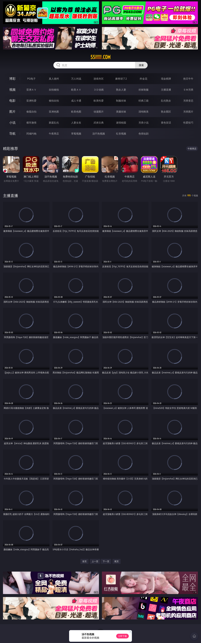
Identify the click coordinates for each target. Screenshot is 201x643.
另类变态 (188, 100)
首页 (84, 561)
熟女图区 (166, 111)
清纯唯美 (144, 111)
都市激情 (31, 122)
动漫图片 (99, 111)
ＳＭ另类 (188, 89)
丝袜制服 (144, 89)
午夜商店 (54, 133)
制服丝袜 (121, 100)
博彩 (12, 78)
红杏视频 (121, 133)
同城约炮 (31, 133)
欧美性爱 (99, 100)
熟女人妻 (121, 89)
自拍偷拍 (54, 89)
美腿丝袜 (121, 111)
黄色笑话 (166, 122)
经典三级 (144, 100)
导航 (12, 133)
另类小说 (144, 122)
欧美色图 (76, 111)
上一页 (95, 561)
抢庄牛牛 (188, 78)
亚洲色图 (54, 111)
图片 (12, 111)
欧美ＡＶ (76, 89)
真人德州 (54, 78)
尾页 (116, 561)
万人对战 (76, 78)
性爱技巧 (188, 122)
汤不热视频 (98, 133)
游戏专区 (99, 78)
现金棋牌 (166, 78)
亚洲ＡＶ (31, 89)
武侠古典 (99, 122)
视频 (12, 89)
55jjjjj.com (100, 57)
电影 (12, 100)
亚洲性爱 (31, 100)
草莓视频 (76, 133)
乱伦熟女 (166, 100)
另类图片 (188, 111)
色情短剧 (144, 133)
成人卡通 (76, 100)
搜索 (141, 65)
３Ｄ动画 (99, 89)
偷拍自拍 (54, 100)
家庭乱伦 (54, 122)
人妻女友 (76, 122)
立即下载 (122, 636)
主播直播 (166, 89)
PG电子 (31, 78)
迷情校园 (121, 122)
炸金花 (143, 78)
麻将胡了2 (121, 78)
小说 (12, 122)
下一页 (106, 561)
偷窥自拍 (31, 111)
